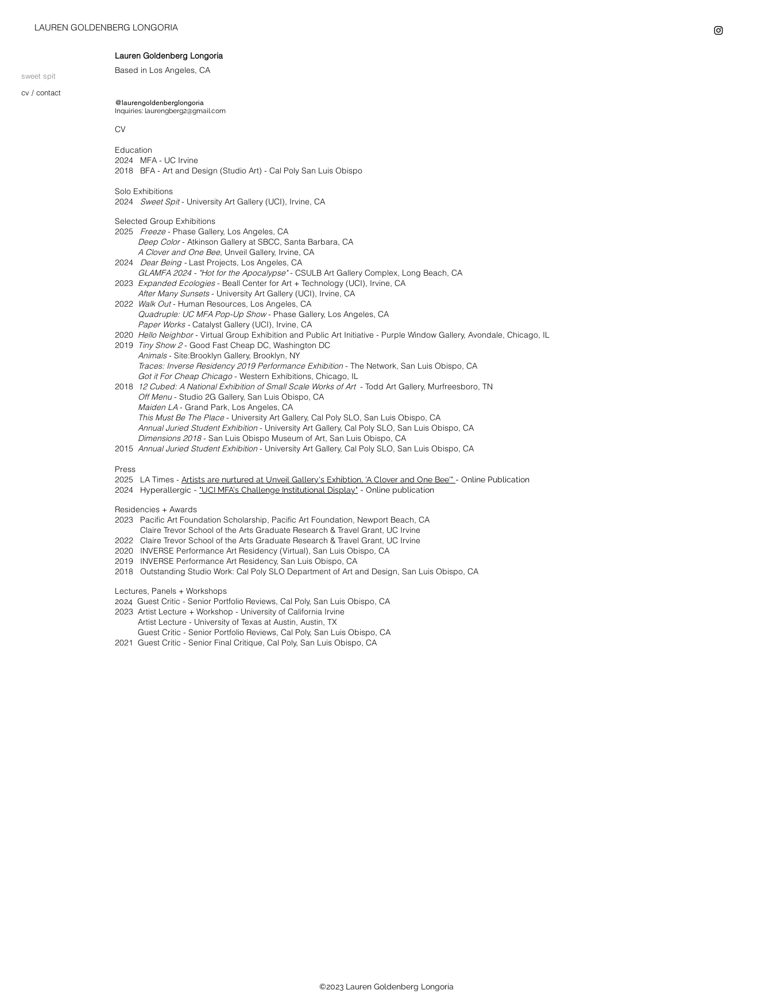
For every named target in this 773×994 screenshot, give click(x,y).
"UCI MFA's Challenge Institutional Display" (278, 489)
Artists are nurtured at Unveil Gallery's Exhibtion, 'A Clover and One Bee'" (317, 479)
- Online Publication (492, 479)
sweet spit (38, 75)
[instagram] (718, 30)
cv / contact (41, 92)
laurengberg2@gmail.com (185, 111)
